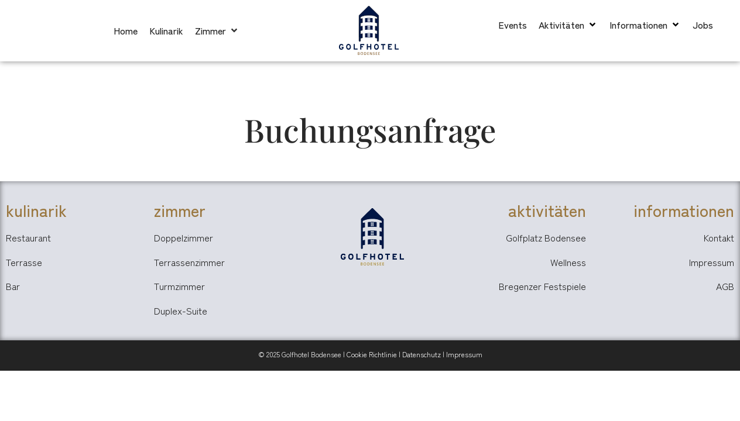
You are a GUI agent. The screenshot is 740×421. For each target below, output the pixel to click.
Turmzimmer (179, 286)
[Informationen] (645, 25)
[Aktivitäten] (568, 25)
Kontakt (719, 237)
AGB (725, 286)
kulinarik (36, 210)
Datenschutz (421, 354)
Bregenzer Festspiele (542, 286)
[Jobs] (703, 25)
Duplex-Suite (180, 310)
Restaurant (28, 237)
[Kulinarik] (166, 31)
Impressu (461, 354)
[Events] (512, 25)
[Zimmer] (217, 31)
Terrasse (24, 262)
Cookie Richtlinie (372, 354)
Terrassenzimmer (189, 262)
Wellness (568, 262)
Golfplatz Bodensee (546, 237)
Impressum (711, 262)
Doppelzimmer (183, 237)
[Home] (125, 31)
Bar (13, 286)
